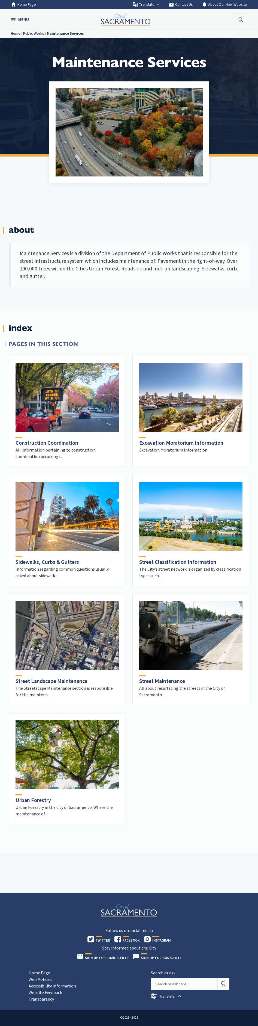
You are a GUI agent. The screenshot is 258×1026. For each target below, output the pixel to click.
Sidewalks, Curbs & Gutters (47, 562)
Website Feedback (45, 993)
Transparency (41, 999)
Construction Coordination (47, 443)
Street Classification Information (177, 562)
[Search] (223, 984)
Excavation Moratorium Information (181, 443)
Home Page (23, 4)
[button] (20, 19)
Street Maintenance (162, 681)
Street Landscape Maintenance (51, 681)
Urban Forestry (33, 800)
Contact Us (181, 4)
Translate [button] (146, 4)
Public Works (33, 33)
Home (15, 33)
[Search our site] (184, 984)
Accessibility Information (52, 986)
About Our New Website (224, 4)
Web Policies (40, 980)
